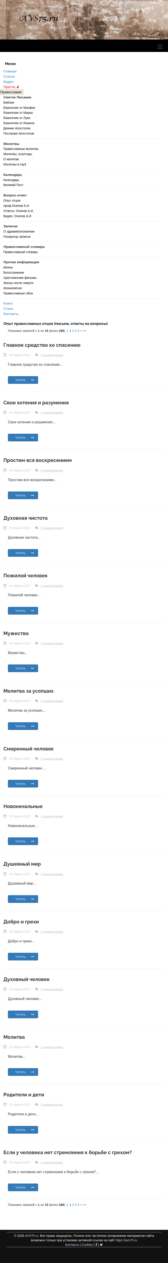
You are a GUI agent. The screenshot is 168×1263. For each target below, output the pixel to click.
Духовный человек (26, 979)
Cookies (87, 1245)
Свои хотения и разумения (36, 402)
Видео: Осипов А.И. (17, 216)
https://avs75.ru (126, 1240)
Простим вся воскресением (37, 460)
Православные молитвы (21, 149)
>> (84, 331)
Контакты (10, 314)
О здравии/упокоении (19, 231)
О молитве (11, 159)
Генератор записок (16, 236)
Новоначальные (23, 806)
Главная (10, 71)
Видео (8, 82)
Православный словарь (20, 252)
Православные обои (18, 293)
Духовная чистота (25, 518)
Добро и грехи (21, 922)
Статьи (9, 76)
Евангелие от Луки (16, 118)
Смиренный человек (28, 749)
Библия (8, 102)
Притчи (11, 87)
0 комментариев (52, 355)
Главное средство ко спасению (42, 345)
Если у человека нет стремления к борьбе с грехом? (67, 1152)
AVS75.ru (31, 1235)
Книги (7, 303)
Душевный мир (22, 864)
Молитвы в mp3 (14, 164)
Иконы (8, 267)
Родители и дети (23, 1095)
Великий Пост (13, 185)
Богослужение (13, 272)
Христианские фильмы (20, 278)
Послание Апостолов (18, 133)
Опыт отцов (11, 200)
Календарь (11, 180)
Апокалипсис (12, 288)
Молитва (14, 1037)
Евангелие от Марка (18, 112)
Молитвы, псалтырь (17, 154)
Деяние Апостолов (16, 128)
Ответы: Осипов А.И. (18, 211)
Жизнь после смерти (18, 283)
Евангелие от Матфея (19, 108)
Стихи (8, 308)
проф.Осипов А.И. (16, 205)
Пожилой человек (25, 575)
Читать (24, 380)
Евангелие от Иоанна (18, 123)
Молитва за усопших (28, 691)
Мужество (16, 633)
